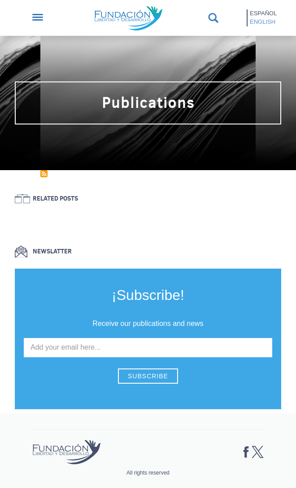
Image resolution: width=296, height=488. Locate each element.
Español (263, 13)
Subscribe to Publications (44, 173)
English (262, 21)
